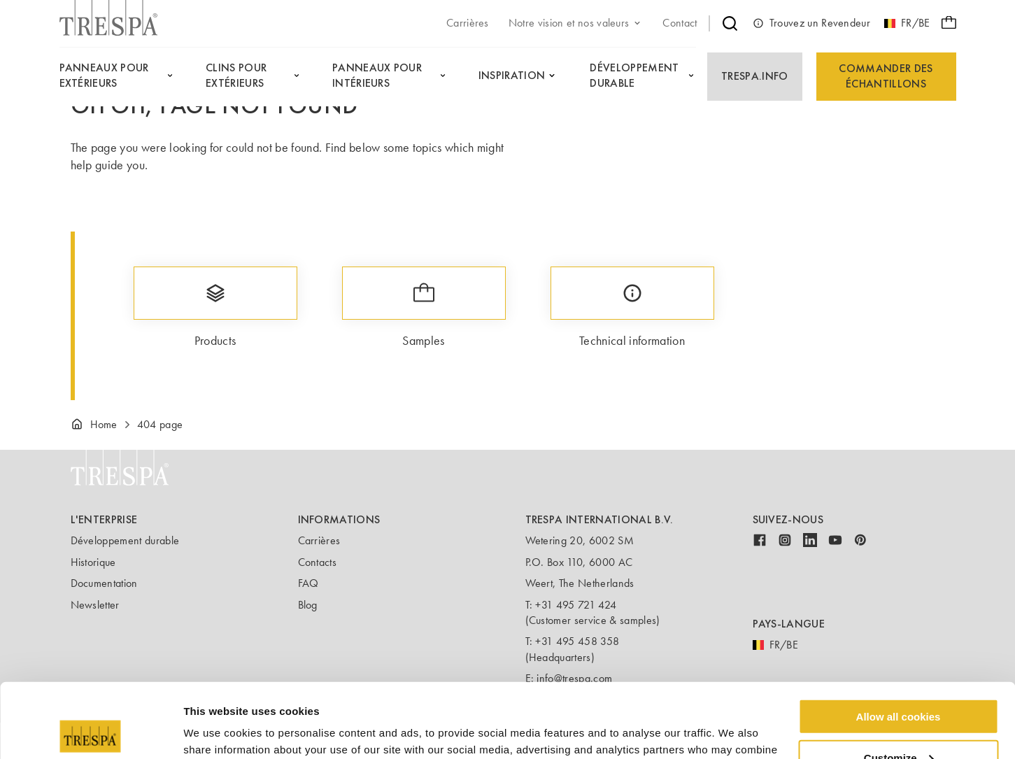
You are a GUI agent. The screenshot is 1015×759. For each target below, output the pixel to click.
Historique (93, 562)
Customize (899, 683)
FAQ (308, 583)
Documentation (104, 583)
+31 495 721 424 (575, 604)
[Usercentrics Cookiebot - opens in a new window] (90, 731)
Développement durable (125, 540)
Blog (308, 604)
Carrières (319, 540)
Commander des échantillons (885, 76)
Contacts (317, 562)
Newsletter (95, 604)
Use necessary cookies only (898, 724)
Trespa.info (754, 76)
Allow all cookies (898, 642)
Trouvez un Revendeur (811, 23)
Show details (215, 731)
